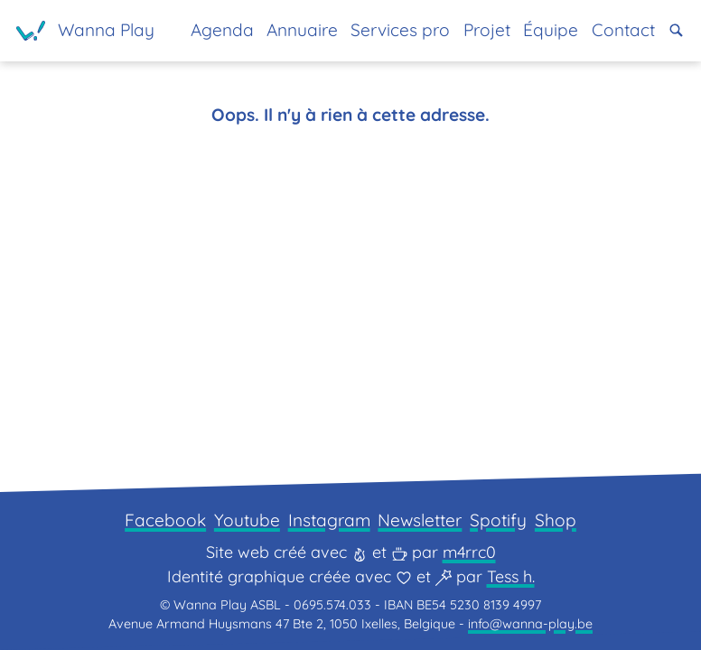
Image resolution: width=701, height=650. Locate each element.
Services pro (400, 30)
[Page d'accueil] (85, 30)
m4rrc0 (469, 552)
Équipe (550, 30)
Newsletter (420, 520)
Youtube (247, 520)
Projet (486, 30)
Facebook (165, 520)
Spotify (498, 520)
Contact (623, 30)
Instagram (329, 520)
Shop (555, 520)
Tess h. (511, 576)
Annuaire (302, 30)
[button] (676, 30)
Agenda (222, 30)
